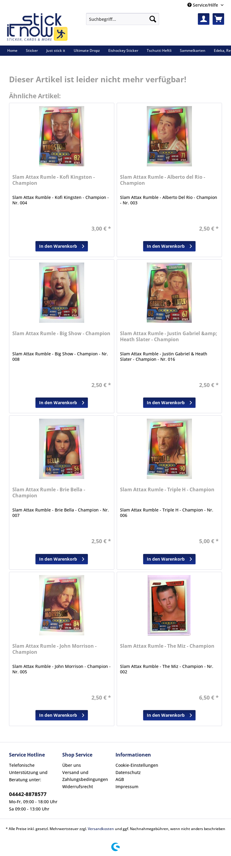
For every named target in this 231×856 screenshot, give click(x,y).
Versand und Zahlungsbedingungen (85, 775)
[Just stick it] (55, 50)
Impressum (127, 786)
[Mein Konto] (204, 19)
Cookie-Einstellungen (137, 765)
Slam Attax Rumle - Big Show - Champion (61, 333)
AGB (120, 779)
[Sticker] (32, 50)
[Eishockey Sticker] (123, 50)
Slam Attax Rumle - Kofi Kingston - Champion (53, 180)
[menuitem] (122, 22)
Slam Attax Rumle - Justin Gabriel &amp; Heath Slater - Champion (168, 336)
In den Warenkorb (61, 245)
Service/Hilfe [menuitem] (203, 5)
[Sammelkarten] (193, 50)
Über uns (71, 765)
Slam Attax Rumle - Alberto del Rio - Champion (162, 180)
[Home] (12, 50)
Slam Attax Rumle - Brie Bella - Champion (48, 492)
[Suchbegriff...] (122, 19)
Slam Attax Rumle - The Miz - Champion (167, 646)
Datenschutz (128, 772)
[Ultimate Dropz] (86, 50)
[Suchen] (152, 19)
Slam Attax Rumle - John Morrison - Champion (54, 649)
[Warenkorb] (218, 19)
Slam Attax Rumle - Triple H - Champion (167, 489)
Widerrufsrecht (77, 786)
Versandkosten (101, 828)
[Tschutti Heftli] (159, 50)
